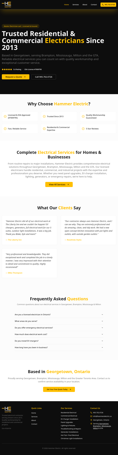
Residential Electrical (68, 412)
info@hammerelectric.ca (102, 416)
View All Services (59, 184)
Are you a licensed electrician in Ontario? (59, 314)
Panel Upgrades (67, 422)
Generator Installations (69, 432)
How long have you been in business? (59, 347)
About (85, 4)
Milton (95, 428)
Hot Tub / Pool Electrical (70, 435)
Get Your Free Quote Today (59, 389)
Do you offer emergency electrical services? (59, 327)
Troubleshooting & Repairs (71, 429)
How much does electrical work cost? (59, 334)
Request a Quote (16, 76)
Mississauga (106, 426)
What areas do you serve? (59, 321)
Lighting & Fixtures (68, 425)
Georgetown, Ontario (101, 420)
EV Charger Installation (69, 419)
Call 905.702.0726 (43, 76)
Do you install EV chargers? (59, 341)
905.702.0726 (108, 4)
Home (66, 4)
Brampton (97, 426)
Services (75, 4)
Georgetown (104, 424)
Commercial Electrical (69, 416)
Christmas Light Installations (71, 438)
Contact (94, 4)
